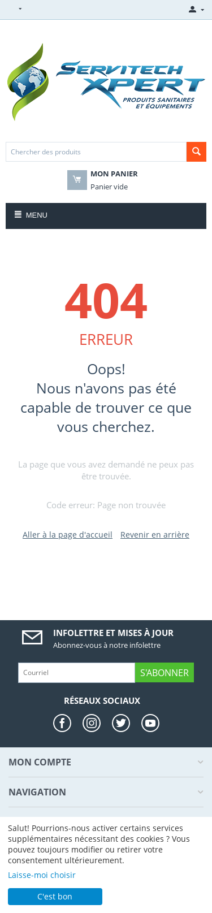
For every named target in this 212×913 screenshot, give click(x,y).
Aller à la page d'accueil (68, 534)
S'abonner (164, 673)
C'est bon (54, 896)
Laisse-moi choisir (42, 874)
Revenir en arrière (154, 534)
